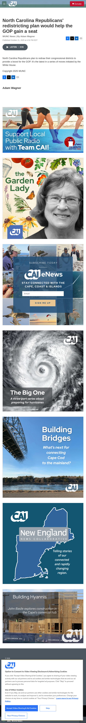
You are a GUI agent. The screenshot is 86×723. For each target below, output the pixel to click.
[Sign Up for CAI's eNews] (43, 284)
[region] (42, 690)
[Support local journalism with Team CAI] (43, 130)
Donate (78, 4)
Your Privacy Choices (16, 716)
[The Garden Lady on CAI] (43, 198)
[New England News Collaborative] (43, 543)
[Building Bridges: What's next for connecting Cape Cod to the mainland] (43, 457)
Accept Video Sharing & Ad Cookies (21, 708)
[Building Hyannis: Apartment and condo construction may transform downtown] (43, 616)
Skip (48, 708)
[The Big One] (43, 370)
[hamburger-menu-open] (4, 3)
